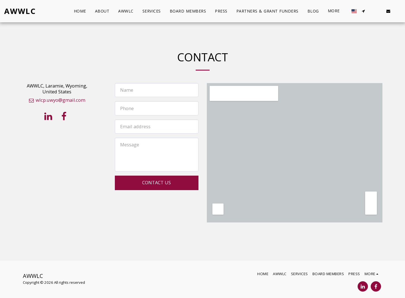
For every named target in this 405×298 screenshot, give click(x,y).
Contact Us (156, 182)
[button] (363, 11)
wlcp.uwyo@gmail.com (56, 100)
